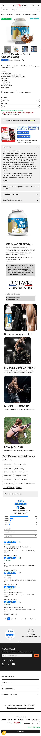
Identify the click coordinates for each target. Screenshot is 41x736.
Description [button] (7, 147)
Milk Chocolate (8, 468)
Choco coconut (30, 483)
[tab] (20, 147)
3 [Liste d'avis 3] (15, 619)
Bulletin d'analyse (9, 92)
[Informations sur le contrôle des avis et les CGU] (29, 510)
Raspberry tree (8, 483)
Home (3, 14)
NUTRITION (10, 14)
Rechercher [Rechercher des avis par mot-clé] (19, 536)
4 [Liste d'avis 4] (18, 619)
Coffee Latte (7, 464)
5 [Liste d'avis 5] (22, 619)
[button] (4, 733)
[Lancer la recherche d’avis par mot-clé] (36, 536)
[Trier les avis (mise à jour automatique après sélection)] (20, 531)
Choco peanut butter (20, 464)
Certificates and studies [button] (12, 200)
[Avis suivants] (35, 619)
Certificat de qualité (24, 92)
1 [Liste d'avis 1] (8, 619)
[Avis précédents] (5, 618)
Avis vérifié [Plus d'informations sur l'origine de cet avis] (8, 544)
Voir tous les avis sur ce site (21, 513)
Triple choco (19, 483)
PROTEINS (18, 14)
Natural (18, 487)
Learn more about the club (12, 114)
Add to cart (20, 731)
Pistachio (24, 479)
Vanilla (17, 479)
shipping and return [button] (10, 194)
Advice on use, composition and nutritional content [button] (20, 187)
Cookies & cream (9, 487)
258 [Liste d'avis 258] (31, 619)
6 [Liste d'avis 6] (25, 619)
